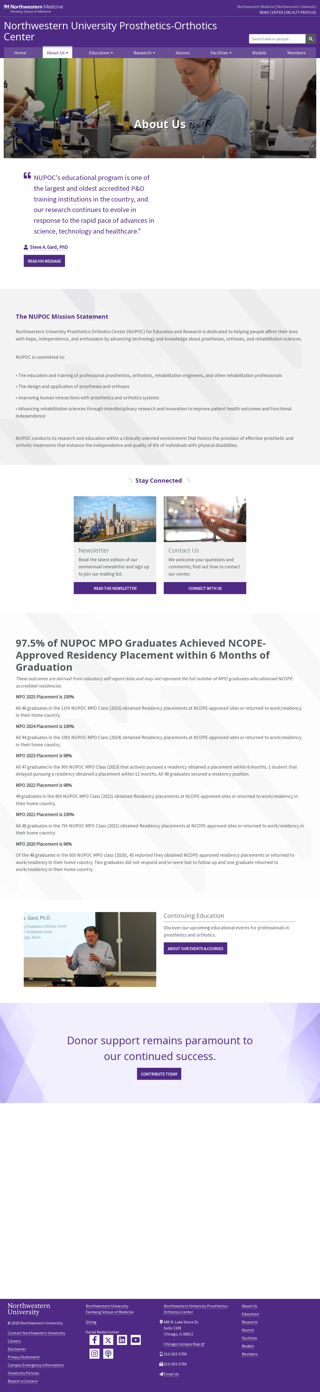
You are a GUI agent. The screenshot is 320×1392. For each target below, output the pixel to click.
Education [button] (99, 53)
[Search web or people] (277, 39)
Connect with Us (205, 588)
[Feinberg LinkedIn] (122, 1340)
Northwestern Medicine (255, 6)
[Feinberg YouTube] (136, 1340)
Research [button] (143, 53)
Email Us (171, 1373)
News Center (271, 12)
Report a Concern (23, 1380)
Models (259, 53)
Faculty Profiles (301, 12)
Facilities (249, 1337)
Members (296, 53)
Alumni (183, 53)
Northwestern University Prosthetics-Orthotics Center (110, 31)
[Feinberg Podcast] (108, 1354)
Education (250, 1313)
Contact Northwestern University (36, 1332)
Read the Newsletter (115, 588)
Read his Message (44, 261)
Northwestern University (296, 6)
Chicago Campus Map (182, 1343)
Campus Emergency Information (36, 1364)
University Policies (23, 1372)
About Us (249, 1305)
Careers (14, 1340)
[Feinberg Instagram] (95, 1354)
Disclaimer (17, 1348)
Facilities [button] (219, 53)
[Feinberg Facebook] (95, 1340)
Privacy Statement (24, 1356)
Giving (91, 1321)
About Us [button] (56, 53)
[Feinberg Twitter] (108, 1340)
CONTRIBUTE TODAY (159, 1074)
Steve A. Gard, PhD (49, 247)
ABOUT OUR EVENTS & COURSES (195, 948)
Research (250, 1321)
